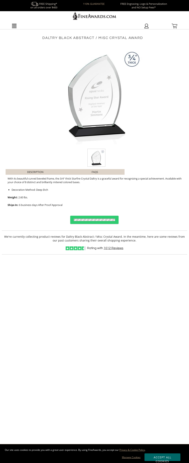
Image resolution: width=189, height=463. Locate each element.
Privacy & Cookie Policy (132, 450)
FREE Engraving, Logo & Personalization (143, 5)
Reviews (113, 248)
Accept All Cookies (162, 458)
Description (35, 172)
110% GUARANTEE (94, 4)
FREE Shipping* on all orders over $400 (43, 5)
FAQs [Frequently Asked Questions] (95, 172)
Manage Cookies (131, 457)
